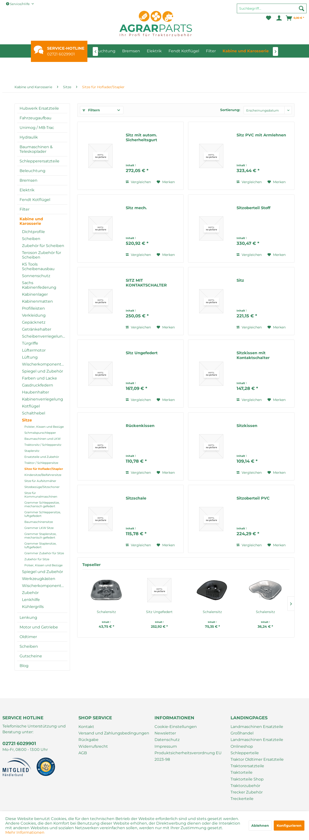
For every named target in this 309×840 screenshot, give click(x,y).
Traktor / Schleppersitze (41, 463)
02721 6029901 (61, 54)
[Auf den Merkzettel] (166, 182)
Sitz (240, 280)
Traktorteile (242, 772)
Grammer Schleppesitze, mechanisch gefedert (42, 504)
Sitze (27, 420)
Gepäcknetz (33, 322)
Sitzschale (136, 498)
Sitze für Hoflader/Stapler (43, 469)
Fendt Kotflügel (35, 199)
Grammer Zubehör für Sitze (44, 553)
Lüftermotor (34, 350)
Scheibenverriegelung (43, 336)
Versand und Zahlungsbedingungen (113, 733)
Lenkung (28, 617)
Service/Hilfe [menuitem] (18, 4)
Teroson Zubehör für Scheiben (41, 255)
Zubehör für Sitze (36, 559)
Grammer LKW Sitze (39, 528)
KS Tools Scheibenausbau (38, 266)
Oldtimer (28, 636)
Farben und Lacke (39, 378)
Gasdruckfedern (37, 385)
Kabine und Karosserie (31, 221)
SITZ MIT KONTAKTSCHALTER (146, 282)
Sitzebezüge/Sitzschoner (42, 487)
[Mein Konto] (278, 18)
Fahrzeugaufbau (35, 118)
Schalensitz (106, 612)
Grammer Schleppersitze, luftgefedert (42, 514)
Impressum (165, 746)
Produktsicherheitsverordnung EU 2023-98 (188, 756)
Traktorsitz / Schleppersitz (42, 445)
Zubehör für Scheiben (43, 245)
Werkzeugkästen (38, 578)
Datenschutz (167, 739)
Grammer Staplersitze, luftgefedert (40, 545)
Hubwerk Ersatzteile (39, 108)
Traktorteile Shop (247, 779)
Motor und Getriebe (39, 627)
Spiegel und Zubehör (42, 371)
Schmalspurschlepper (40, 432)
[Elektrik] (154, 51)
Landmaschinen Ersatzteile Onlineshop (257, 742)
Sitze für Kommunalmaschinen (40, 494)
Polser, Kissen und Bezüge (43, 565)
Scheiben (31, 238)
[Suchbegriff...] (272, 8)
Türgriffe (30, 343)
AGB (82, 753)
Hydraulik (29, 137)
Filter (24, 209)
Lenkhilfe (31, 599)
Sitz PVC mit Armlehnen (261, 135)
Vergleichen (138, 182)
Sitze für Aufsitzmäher (40, 481)
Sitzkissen (247, 425)
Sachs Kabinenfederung (39, 285)
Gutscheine (31, 656)
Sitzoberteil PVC (253, 498)
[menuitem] (272, 11)
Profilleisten (33, 308)
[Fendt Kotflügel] (184, 51)
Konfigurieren (289, 825)
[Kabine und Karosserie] (245, 51)
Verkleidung (34, 315)
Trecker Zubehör (247, 792)
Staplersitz (31, 451)
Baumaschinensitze (38, 522)
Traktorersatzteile (247, 766)
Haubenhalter (35, 392)
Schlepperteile (245, 753)
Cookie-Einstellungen (175, 726)
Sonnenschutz (36, 275)
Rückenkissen (140, 425)
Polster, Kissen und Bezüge (44, 426)
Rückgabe (88, 739)
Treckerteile (242, 798)
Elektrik (27, 190)
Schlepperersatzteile (39, 161)
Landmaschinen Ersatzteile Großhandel (257, 729)
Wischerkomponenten (44, 364)
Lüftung (30, 357)
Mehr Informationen (24, 832)
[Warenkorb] (295, 18)
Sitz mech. (136, 208)
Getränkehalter (36, 329)
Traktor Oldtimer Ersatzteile (257, 759)
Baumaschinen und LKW (42, 438)
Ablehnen (260, 825)
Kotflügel (31, 406)
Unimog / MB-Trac (37, 127)
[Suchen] (301, 8)
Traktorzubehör (245, 785)
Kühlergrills (33, 606)
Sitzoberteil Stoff (253, 208)
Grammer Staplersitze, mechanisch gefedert (40, 535)
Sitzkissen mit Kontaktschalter (253, 355)
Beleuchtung (32, 170)
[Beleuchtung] (102, 51)
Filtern (91, 110)
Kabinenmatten (37, 301)
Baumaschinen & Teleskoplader (36, 149)
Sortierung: (230, 110)
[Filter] (211, 51)
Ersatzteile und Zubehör (41, 457)
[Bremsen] (131, 51)
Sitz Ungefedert (142, 353)
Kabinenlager (35, 294)
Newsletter (165, 733)
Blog (24, 665)
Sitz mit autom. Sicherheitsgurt (141, 137)
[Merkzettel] (269, 18)
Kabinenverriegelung (42, 399)
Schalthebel (33, 413)
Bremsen (28, 180)
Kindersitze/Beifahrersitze (42, 475)
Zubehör (30, 592)
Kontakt (86, 726)
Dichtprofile (33, 231)
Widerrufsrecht (93, 746)
